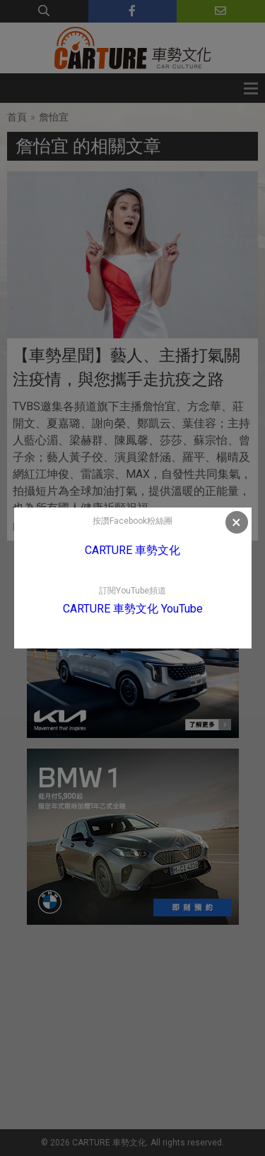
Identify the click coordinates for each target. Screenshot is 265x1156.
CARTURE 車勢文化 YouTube (133, 608)
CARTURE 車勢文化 (132, 550)
